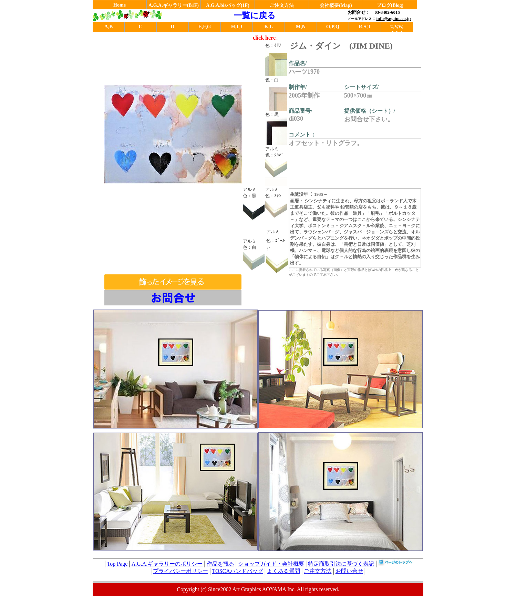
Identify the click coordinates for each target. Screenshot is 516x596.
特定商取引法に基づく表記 (341, 564)
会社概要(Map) (336, 5)
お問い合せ (349, 571)
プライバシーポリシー (180, 571)
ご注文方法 (282, 5)
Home (119, 5)
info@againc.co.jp (393, 18)
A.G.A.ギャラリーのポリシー (167, 564)
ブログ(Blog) (390, 5)
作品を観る (220, 564)
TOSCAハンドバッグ (237, 571)
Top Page (117, 564)
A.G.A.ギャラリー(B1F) (173, 5)
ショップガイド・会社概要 (271, 564)
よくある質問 (283, 571)
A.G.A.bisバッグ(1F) (227, 5)
